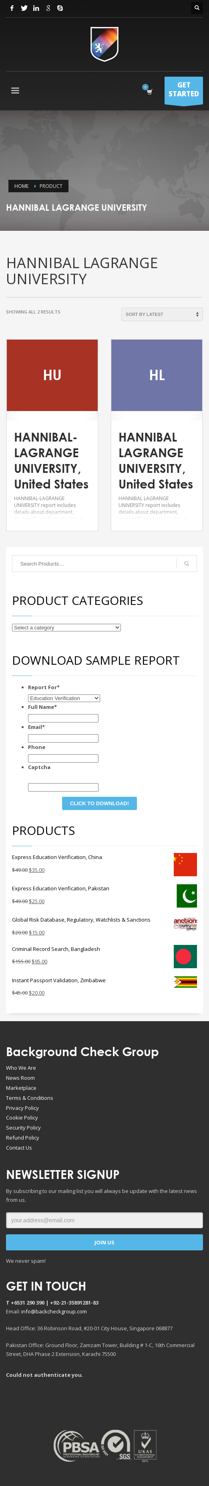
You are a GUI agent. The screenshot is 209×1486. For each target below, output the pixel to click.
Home (21, 186)
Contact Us (19, 1147)
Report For (44, 687)
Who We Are (21, 1067)
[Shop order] (162, 314)
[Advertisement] (106, 1403)
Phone (36, 747)
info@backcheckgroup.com (54, 1311)
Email (36, 727)
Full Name (42, 706)
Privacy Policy (22, 1107)
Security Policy (23, 1127)
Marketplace (21, 1087)
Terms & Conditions (29, 1097)
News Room (20, 1077)
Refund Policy (22, 1137)
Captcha (39, 767)
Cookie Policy (22, 1117)
